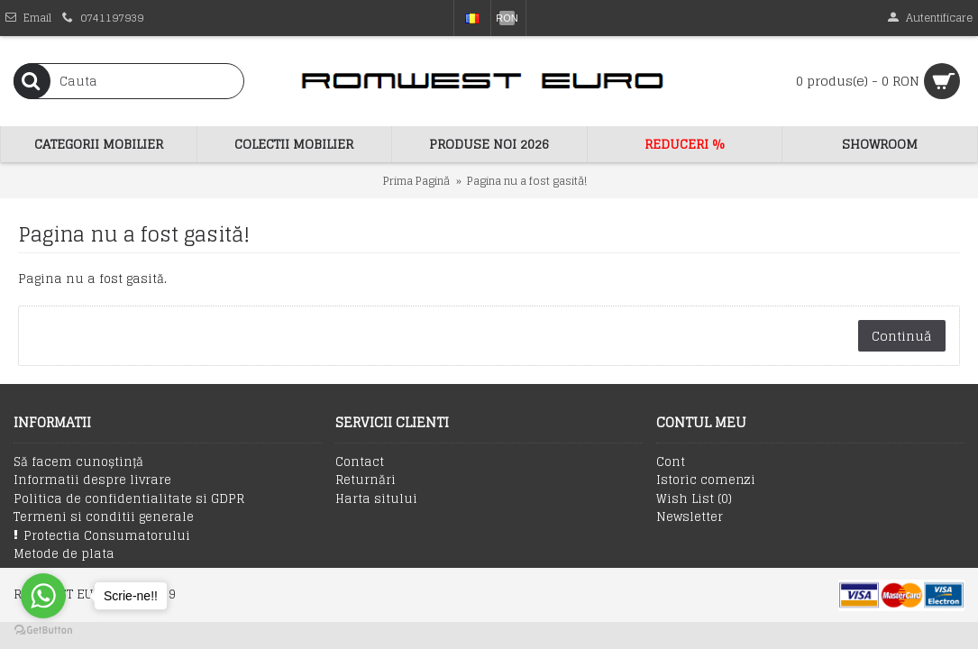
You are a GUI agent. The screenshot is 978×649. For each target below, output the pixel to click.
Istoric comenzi (705, 480)
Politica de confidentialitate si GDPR (129, 499)
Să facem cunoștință (78, 462)
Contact (359, 462)
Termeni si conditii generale (104, 517)
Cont (670, 462)
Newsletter (689, 517)
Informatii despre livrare (92, 480)
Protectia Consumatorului (102, 535)
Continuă (902, 335)
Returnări (365, 480)
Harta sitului (376, 499)
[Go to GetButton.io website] (43, 630)
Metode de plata (64, 554)
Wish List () (694, 499)
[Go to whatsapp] (43, 595)
